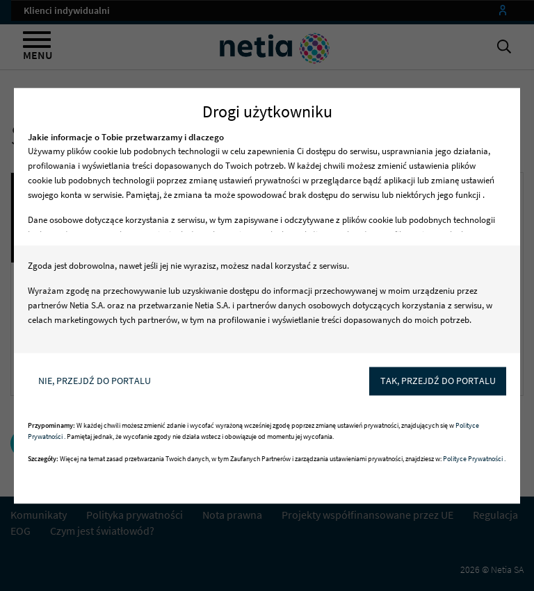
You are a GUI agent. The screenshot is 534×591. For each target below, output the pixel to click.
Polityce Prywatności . (474, 458)
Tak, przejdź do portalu (438, 380)
